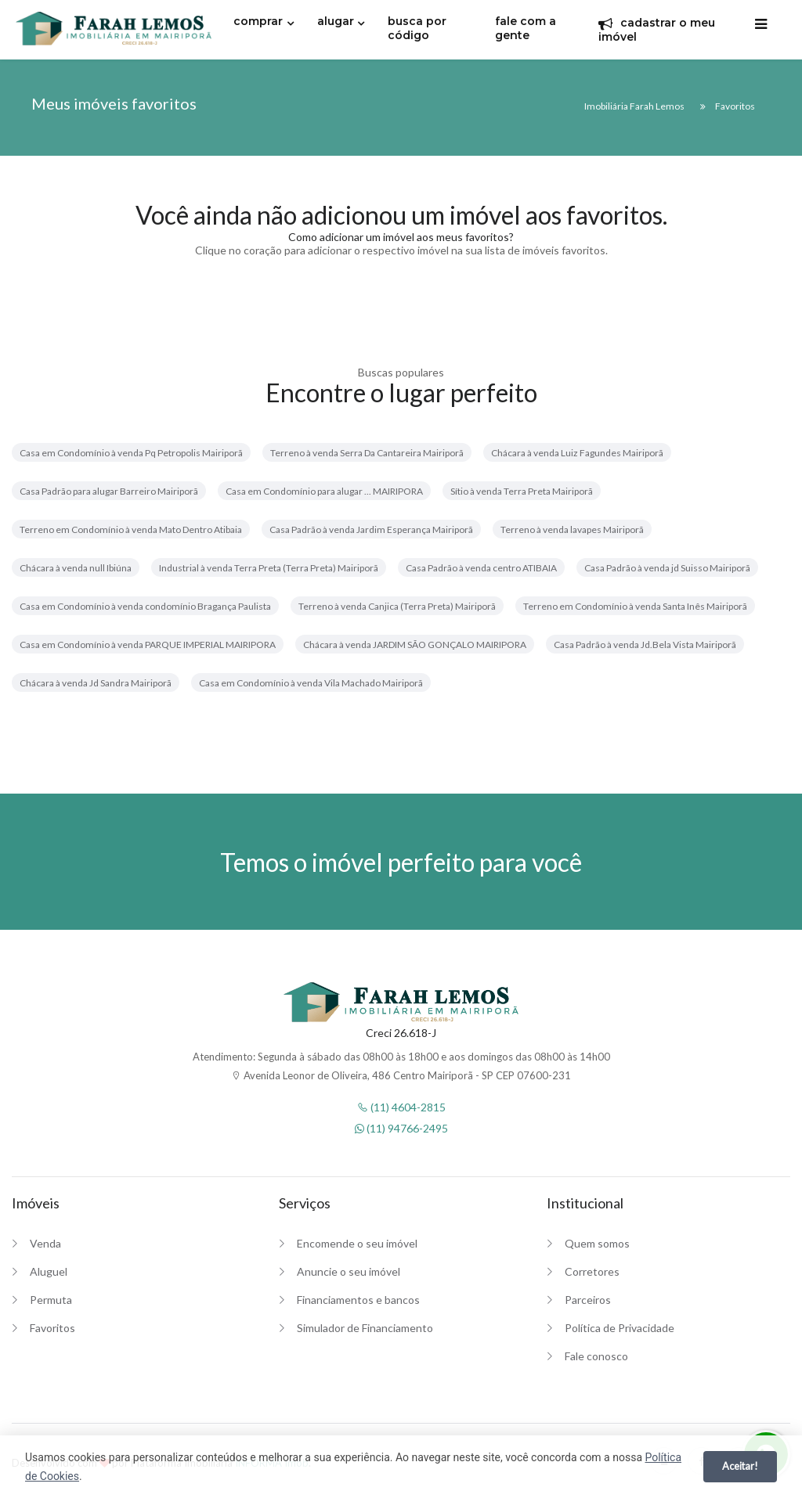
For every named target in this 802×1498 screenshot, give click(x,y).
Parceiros (588, 1299)
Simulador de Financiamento (365, 1327)
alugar (335, 21)
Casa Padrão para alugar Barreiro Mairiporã (109, 491)
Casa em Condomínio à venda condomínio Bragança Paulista (145, 606)
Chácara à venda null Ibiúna (76, 568)
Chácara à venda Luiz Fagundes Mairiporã (577, 453)
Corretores (592, 1271)
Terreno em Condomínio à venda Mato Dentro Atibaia (131, 529)
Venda (45, 1243)
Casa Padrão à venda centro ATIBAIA (481, 568)
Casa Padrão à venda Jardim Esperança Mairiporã (371, 529)
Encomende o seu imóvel (357, 1243)
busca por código (417, 28)
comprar (258, 21)
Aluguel (48, 1271)
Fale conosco (596, 1356)
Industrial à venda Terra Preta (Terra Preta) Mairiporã (268, 568)
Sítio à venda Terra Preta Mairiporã (521, 491)
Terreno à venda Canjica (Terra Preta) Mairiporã (397, 606)
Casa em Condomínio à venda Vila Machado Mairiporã (311, 683)
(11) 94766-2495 (401, 1128)
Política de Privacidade (619, 1327)
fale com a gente (525, 28)
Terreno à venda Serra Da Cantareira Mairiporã (367, 453)
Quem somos (597, 1243)
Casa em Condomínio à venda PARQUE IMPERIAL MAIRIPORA (148, 644)
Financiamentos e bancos (358, 1299)
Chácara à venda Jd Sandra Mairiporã (96, 683)
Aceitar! (740, 1466)
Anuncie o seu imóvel (348, 1271)
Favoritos (52, 1327)
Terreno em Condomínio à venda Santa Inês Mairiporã (635, 606)
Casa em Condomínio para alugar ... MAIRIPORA (324, 491)
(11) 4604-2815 (401, 1107)
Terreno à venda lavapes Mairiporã (572, 529)
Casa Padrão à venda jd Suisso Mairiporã (667, 568)
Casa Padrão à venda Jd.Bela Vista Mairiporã (645, 644)
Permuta (51, 1299)
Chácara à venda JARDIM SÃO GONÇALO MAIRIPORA (414, 644)
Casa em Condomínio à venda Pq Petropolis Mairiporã (131, 453)
